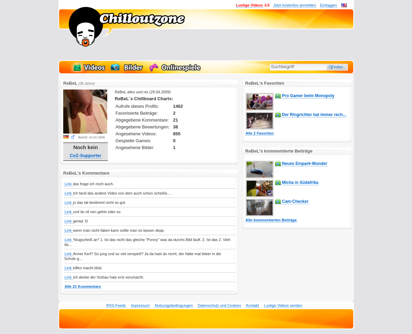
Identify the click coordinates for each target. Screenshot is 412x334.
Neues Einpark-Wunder (304, 163)
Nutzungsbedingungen (174, 305)
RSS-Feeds (116, 305)
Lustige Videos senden (283, 305)
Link (69, 184)
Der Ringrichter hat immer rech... (314, 114)
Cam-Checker (295, 201)
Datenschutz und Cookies (219, 305)
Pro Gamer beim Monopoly (308, 95)
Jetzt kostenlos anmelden (294, 5)
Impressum (140, 305)
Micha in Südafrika (300, 182)
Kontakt (252, 305)
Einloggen (328, 5)
